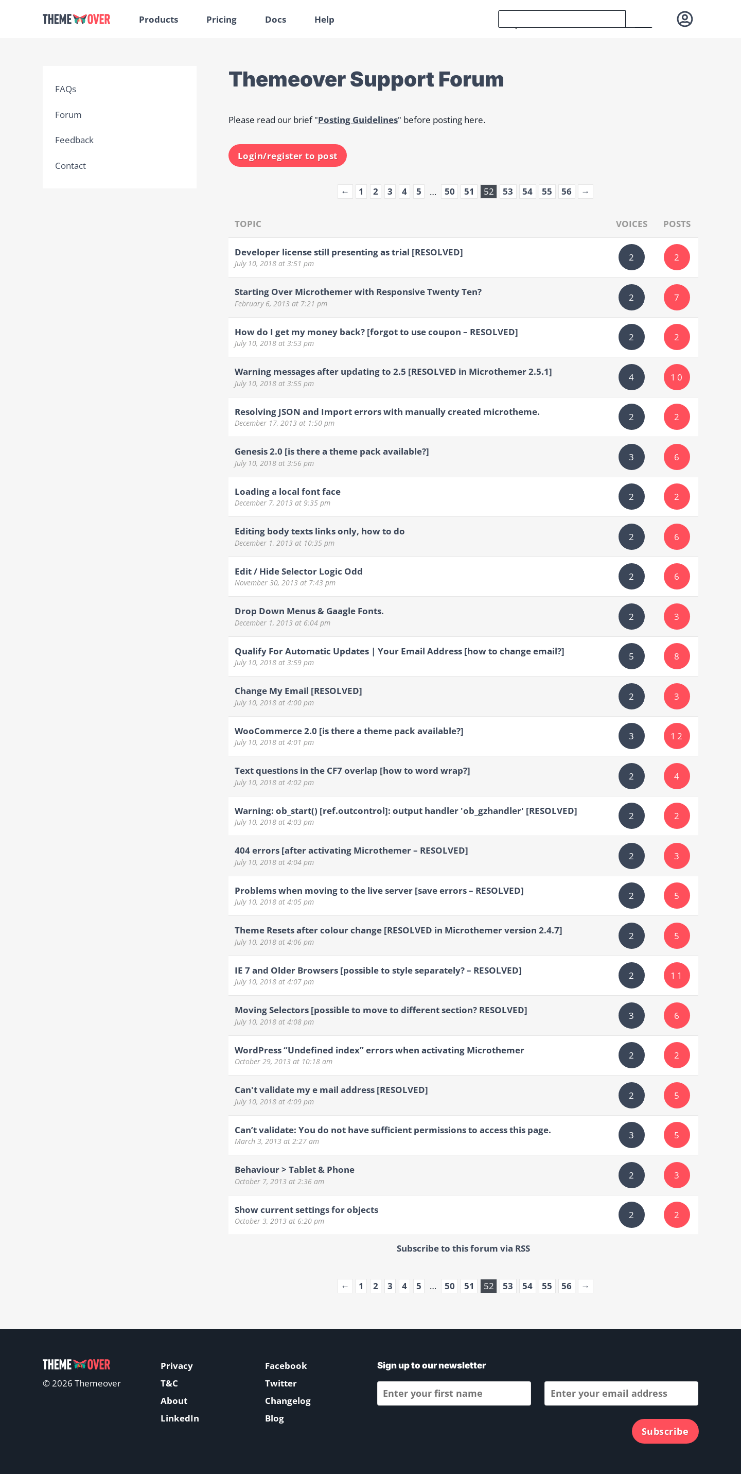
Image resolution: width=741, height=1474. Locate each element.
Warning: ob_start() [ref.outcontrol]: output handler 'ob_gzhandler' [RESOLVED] (406, 811)
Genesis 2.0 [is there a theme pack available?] (332, 451)
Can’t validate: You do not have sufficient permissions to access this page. (393, 1130)
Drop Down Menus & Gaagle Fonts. (309, 611)
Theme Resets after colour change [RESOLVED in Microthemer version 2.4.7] (398, 930)
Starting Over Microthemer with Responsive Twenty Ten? (358, 292)
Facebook (286, 1366)
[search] (562, 19)
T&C (169, 1383)
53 (508, 191)
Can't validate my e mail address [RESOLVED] (331, 1090)
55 (547, 191)
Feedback (74, 140)
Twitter (281, 1383)
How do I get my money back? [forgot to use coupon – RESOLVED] (376, 332)
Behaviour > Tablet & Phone (295, 1169)
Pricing (221, 19)
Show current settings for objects (306, 1210)
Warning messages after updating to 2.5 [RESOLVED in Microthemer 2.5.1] (393, 371)
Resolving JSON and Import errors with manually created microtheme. (387, 412)
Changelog (288, 1401)
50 (450, 191)
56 (566, 191)
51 (469, 191)
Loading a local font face (288, 491)
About (174, 1401)
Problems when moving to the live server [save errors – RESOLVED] (379, 890)
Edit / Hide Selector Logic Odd (299, 571)
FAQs (65, 89)
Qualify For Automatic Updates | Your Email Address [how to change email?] (399, 651)
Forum (68, 114)
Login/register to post (288, 156)
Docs (275, 19)
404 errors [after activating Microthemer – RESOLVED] (351, 850)
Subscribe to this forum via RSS (463, 1248)
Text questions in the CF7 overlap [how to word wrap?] (352, 770)
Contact (70, 165)
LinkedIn (180, 1418)
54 (527, 191)
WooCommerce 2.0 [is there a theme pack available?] (349, 731)
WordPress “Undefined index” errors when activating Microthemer (379, 1050)
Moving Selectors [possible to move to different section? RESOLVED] (381, 1010)
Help (324, 19)
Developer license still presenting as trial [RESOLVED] (349, 252)
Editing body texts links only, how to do (320, 531)
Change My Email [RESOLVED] (298, 691)
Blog (274, 1418)
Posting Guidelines (358, 120)
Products (158, 19)
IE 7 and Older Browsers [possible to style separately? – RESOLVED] (378, 970)
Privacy (177, 1366)
